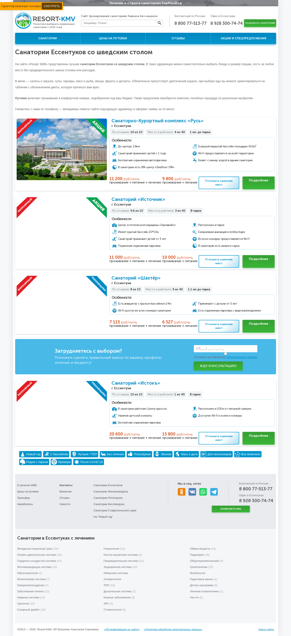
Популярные (139, 454)
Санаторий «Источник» (138, 199)
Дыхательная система (120, 591)
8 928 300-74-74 (226, 23)
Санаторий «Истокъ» (136, 383)
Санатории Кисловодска (108, 504)
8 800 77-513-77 (190, 23)
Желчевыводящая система (37, 567)
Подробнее (258, 180)
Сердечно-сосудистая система (39, 560)
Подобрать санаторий (260, 23)
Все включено (247, 454)
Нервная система (31, 597)
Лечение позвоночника (206, 591)
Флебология (197, 573)
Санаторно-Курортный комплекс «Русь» (157, 121)
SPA (108, 603)
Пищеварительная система (124, 560)
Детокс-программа (204, 585)
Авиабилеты (25, 504)
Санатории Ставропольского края (114, 510)
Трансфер (23, 497)
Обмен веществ (203, 548)
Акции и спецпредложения (243, 38)
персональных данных (241, 357)
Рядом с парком (34, 462)
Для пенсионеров (216, 454)
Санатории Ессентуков (107, 485)
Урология (26, 603)
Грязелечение (201, 567)
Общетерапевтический (206, 560)
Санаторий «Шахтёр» (136, 278)
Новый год (30, 454)
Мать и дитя (186, 454)
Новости (65, 504)
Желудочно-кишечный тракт (37, 548)
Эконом (162, 454)
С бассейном (56, 454)
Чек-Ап (196, 597)
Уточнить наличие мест (219, 182)
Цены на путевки (113, 38)
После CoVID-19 (88, 462)
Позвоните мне (231, 509)
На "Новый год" (103, 516)
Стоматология (115, 609)
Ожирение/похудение (33, 585)
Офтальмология (29, 573)
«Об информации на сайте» (122, 629)
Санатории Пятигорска (107, 497)
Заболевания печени (33, 591)
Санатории (47, 38)
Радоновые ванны (203, 579)
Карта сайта (266, 629)
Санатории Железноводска (110, 491)
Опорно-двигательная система (39, 554)
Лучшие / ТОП (84, 454)
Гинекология (114, 548)
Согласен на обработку (225, 357)
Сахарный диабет (31, 609)
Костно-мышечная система (123, 554)
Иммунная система (116, 573)
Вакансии (66, 491)
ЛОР (109, 585)
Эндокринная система (120, 567)
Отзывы (178, 38)
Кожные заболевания (119, 597)
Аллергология (112, 579)
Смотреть (52, 6)
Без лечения (112, 454)
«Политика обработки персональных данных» (173, 629)
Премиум (60, 462)
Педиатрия (200, 554)
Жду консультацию (218, 366)
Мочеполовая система (33, 579)
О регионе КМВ (27, 485)
